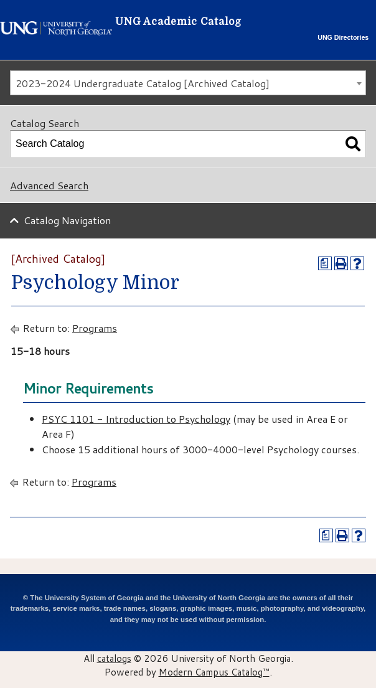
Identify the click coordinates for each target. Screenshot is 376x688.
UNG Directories (343, 37)
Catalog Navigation (67, 220)
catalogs (114, 658)
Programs (94, 328)
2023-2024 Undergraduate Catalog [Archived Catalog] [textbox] (143, 83)
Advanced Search (49, 185)
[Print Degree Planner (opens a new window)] (325, 263)
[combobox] (188, 82)
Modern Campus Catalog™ (214, 672)
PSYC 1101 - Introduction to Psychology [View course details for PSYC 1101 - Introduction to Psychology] (136, 419)
